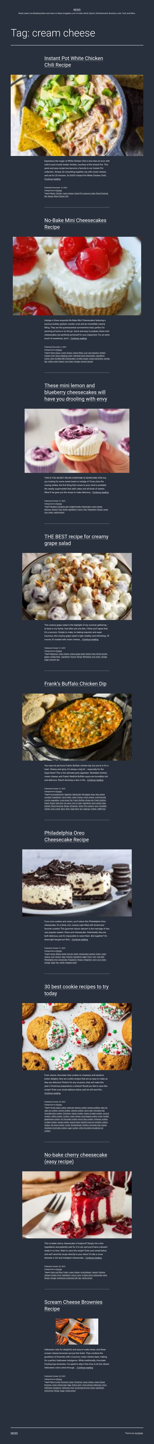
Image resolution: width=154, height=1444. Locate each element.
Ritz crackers (89, 806)
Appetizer (68, 794)
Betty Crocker (55, 1382)
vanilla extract (59, 512)
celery (74, 797)
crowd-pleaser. (86, 1272)
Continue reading (52, 179)
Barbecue (54, 654)
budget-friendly (75, 507)
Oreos (89, 957)
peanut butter (75, 1122)
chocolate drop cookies (53, 1113)
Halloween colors (100, 1385)
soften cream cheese (56, 362)
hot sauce (67, 803)
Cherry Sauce (55, 353)
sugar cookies (73, 1128)
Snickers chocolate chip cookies (94, 1125)
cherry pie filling (56, 1272)
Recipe (50, 196)
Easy (60, 510)
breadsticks (56, 797)
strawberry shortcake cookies (55, 1128)
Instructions (48, 1391)
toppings (86, 809)
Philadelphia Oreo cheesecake (55, 960)
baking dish (76, 794)
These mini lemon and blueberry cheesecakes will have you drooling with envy (75, 392)
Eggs (63, 957)
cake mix (104, 1108)
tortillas (93, 809)
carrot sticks (66, 797)
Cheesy (80, 797)
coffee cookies (56, 1116)
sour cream (69, 362)
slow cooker (55, 809)
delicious (47, 510)
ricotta (67, 1125)
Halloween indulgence (52, 1388)
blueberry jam (63, 507)
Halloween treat (68, 1388)
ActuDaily (139, 1433)
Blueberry (54, 507)
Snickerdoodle (76, 1125)
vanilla (62, 963)
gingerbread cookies (52, 1119)
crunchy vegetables (51, 800)
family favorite (101, 654)
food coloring (87, 1385)
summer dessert (87, 362)
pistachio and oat (87, 1122)
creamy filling (78, 353)
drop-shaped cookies (89, 1116)
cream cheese (68, 193)
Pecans (73, 657)
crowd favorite (100, 797)
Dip (71, 800)
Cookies (66, 1116)
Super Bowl (74, 809)
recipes (47, 1125)
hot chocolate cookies (69, 1119)
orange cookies (63, 1122)
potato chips (101, 803)
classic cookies (77, 1113)
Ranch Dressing (57, 806)
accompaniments (57, 794)
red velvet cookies (57, 1125)
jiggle (84, 957)
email (100, 1116)
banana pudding (94, 1108)
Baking (58, 954)
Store (68, 809)
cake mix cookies (51, 1111)
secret (105, 510)
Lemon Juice (49, 359)
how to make (77, 803)
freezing (69, 957)
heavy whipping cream (64, 356)
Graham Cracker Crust (52, 1275)
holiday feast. (55, 657)
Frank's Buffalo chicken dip (83, 800)
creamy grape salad (77, 654)
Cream (98, 954)
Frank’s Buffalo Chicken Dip (75, 684)
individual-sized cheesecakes (84, 356)
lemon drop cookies (85, 1119)
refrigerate (74, 806)
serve (97, 806)
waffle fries (101, 809)
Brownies (64, 1382)
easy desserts (93, 353)
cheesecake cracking (87, 954)
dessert (55, 510)
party (94, 803)
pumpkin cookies (101, 1122)
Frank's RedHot (100, 800)
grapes (47, 657)
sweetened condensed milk (67, 1278)
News (77, 9)
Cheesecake (86, 507)
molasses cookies (100, 1119)
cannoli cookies (64, 1111)
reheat (80, 806)
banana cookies (81, 1108)
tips (58, 660)
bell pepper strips (88, 794)
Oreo (85, 510)
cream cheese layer (59, 1385)
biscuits (70, 954)
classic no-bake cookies (93, 1113)
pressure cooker (89, 193)
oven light (100, 957)
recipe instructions (96, 359)
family (65, 510)
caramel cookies (77, 1111)
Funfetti (106, 1116)
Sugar (46, 660)
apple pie (70, 1108)
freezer (52, 803)
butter (76, 954)
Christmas (67, 1113)
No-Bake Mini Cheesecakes (65, 359)
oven (94, 957)
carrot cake (88, 1111)
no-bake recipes (82, 359)
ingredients (100, 356)
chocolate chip (98, 1111)
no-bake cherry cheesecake (92, 1275)
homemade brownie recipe (85, 1388)
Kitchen (59, 191)
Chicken (59, 193)
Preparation (92, 510)
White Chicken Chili (61, 196)
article (52, 954)
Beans (52, 193)
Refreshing (87, 657)
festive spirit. (77, 1385)
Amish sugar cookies (58, 1108)
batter (64, 954)
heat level (59, 803)
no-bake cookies (50, 1122)
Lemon (80, 510)
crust (85, 353)
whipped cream (71, 963)
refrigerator (87, 960)
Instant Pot (78, 193)
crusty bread (64, 800)
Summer (53, 660)
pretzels (47, 806)
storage (77, 362)
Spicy (63, 809)
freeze (46, 803)
